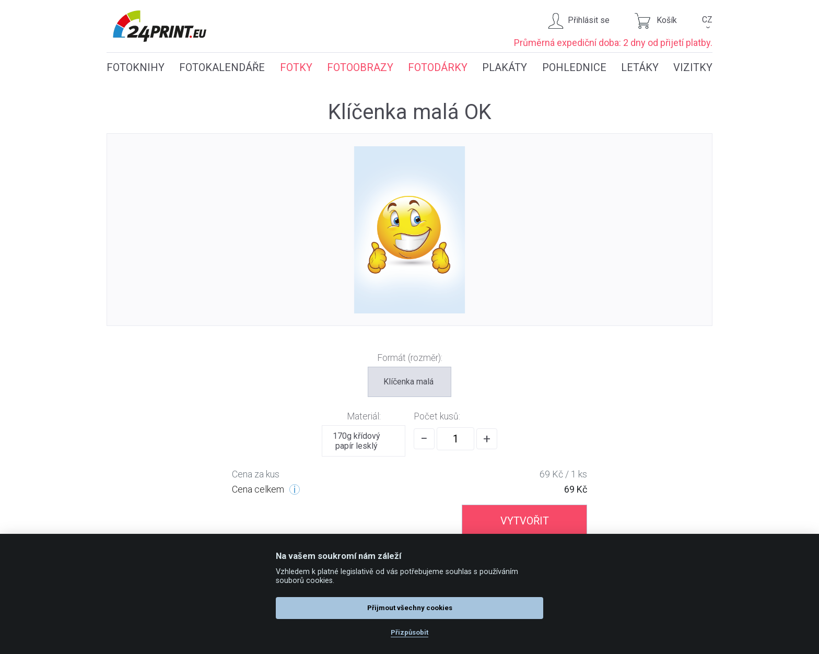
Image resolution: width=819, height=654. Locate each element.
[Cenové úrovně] (294, 489)
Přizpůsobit (409, 632)
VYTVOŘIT (524, 521)
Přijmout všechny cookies (409, 608)
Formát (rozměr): (409, 358)
